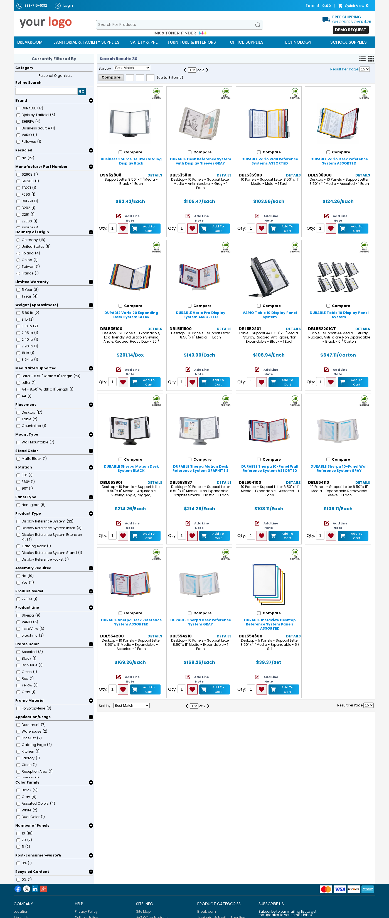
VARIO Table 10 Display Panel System (270, 314)
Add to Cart (149, 228)
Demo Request (350, 30)
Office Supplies (247, 42)
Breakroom (30, 42)
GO (82, 91)
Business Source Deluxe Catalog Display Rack (131, 161)
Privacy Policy (86, 911)
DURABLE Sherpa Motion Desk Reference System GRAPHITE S (200, 468)
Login (64, 6)
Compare (111, 77)
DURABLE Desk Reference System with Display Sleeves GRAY (200, 161)
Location (21, 911)
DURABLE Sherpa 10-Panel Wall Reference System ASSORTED (269, 468)
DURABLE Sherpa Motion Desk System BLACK (131, 468)
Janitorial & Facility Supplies (86, 42)
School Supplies (348, 42)
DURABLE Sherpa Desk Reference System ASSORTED (131, 622)
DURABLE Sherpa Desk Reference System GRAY (200, 622)
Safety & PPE (144, 42)
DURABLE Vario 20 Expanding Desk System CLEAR (131, 314)
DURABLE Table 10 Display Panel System (339, 314)
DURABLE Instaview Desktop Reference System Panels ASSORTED (270, 624)
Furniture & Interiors (192, 42)
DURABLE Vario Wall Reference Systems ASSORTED (270, 161)
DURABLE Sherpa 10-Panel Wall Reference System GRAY (339, 468)
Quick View (354, 6)
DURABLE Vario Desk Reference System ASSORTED (339, 161)
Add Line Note (132, 218)
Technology (297, 42)
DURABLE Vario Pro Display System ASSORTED (200, 314)
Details (154, 175)
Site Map (143, 911)
